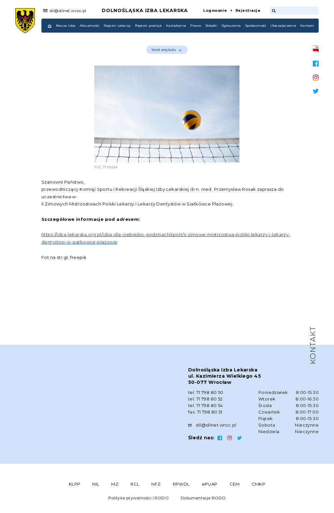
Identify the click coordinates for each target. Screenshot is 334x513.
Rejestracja (247, 10)
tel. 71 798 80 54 (205, 405)
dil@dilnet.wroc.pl (68, 10)
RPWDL (181, 484)
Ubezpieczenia (283, 25)
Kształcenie (176, 25)
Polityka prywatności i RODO (138, 497)
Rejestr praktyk (148, 25)
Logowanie (215, 10)
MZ (114, 484)
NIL (95, 484)
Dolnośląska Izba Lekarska (145, 10)
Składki (211, 25)
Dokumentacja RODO (203, 497)
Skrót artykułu (166, 50)
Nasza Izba (65, 25)
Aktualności (90, 25)
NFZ (155, 484)
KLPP (75, 484)
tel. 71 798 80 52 (205, 398)
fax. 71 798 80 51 (205, 412)
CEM (235, 484)
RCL (134, 484)
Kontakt (307, 25)
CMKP (259, 484)
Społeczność (255, 25)
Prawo (195, 25)
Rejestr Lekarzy (117, 25)
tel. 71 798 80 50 (205, 392)
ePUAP (210, 484)
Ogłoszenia (231, 25)
